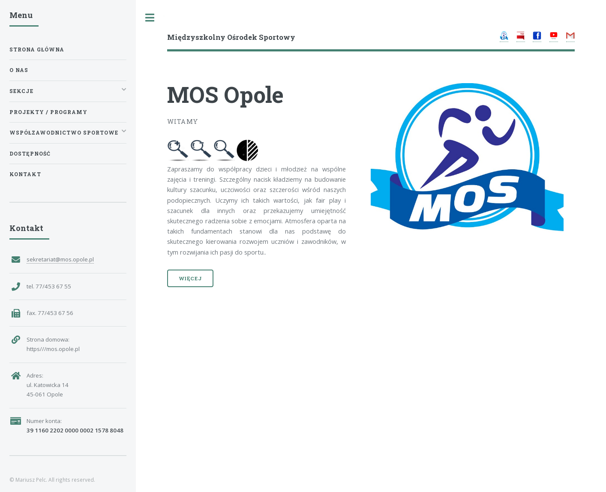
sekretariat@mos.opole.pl (60, 259)
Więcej (190, 278)
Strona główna (36, 49)
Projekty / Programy (48, 112)
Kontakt (25, 174)
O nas (18, 70)
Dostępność (30, 153)
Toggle (150, 18)
